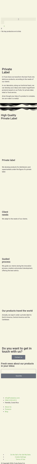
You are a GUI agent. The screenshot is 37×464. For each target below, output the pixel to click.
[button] (18, 19)
